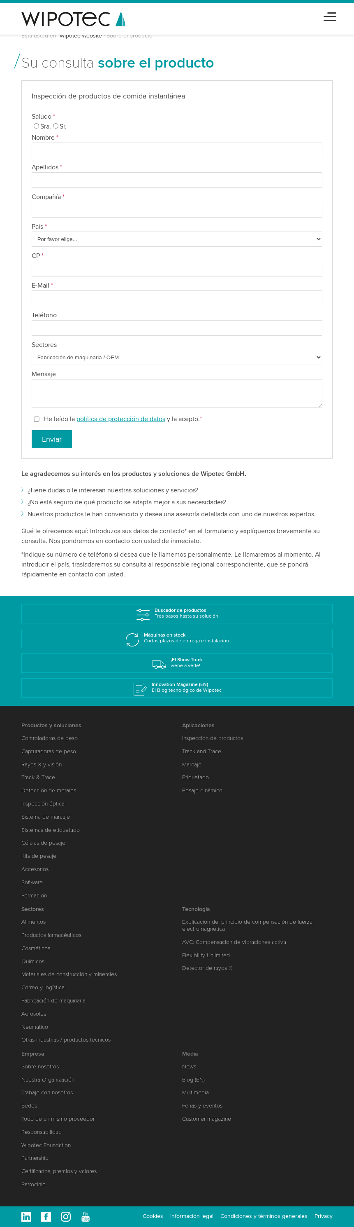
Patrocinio (33, 1184)
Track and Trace (201, 751)
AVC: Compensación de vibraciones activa (234, 942)
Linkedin (26, 1216)
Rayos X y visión (41, 764)
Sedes (29, 1105)
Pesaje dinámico (202, 790)
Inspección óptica (43, 803)
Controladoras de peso (49, 738)
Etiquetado (195, 777)
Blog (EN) (193, 1079)
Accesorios (35, 869)
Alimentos (33, 921)
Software (32, 882)
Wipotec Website (81, 35)
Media (190, 1053)
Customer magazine (206, 1118)
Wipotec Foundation (46, 1145)
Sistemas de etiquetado (50, 830)
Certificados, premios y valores (59, 1171)
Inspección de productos (212, 738)
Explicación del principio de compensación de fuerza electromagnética (247, 925)
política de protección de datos (120, 419)
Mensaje (44, 374)
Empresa (32, 1053)
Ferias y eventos (202, 1105)
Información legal (191, 1216)
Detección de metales (48, 790)
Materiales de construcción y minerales (69, 974)
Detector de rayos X (207, 968)
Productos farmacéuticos (51, 935)
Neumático (34, 1026)
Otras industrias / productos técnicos (66, 1039)
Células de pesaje (43, 842)
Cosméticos (35, 948)
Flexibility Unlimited (206, 955)
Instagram (66, 1216)
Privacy (324, 1216)
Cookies (153, 1216)
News (189, 1066)
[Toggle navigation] (330, 15)
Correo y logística (43, 987)
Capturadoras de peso (48, 751)
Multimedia (195, 1092)
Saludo (43, 116)
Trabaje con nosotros (47, 1092)
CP (38, 256)
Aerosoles (33, 1013)
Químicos (32, 961)
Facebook (46, 1216)
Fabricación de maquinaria (53, 1000)
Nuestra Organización (47, 1079)
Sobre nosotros (40, 1066)
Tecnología (196, 909)
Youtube (85, 1216)
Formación (34, 895)
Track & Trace (38, 777)
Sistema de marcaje (45, 816)
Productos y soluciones (51, 725)
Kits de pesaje (38, 855)
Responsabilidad (41, 1132)
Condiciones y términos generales (264, 1216)
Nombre (45, 137)
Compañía (48, 197)
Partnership (35, 1157)
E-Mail (42, 285)
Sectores (44, 345)
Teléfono (44, 315)
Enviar (52, 439)
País (39, 226)
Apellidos (47, 167)
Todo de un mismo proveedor (58, 1118)
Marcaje (191, 764)
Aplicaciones (198, 725)
